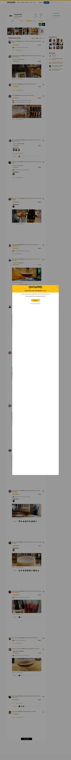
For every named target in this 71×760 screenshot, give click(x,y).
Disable (35, 300)
